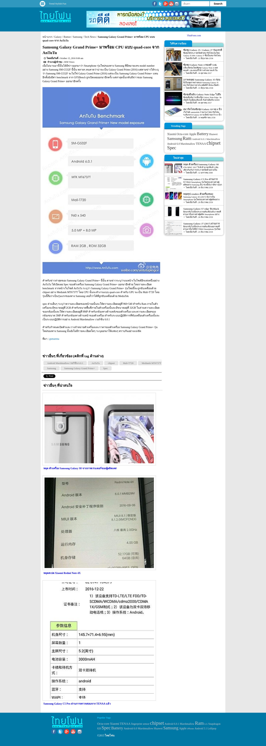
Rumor (67, 37)
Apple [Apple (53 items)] (192, 134)
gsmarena (54, 338)
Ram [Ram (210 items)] (187, 138)
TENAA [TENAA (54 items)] (201, 143)
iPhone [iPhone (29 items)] (190, 728)
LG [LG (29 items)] (206, 724)
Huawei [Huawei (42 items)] (213, 134)
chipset (111, 363)
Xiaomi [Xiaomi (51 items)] (171, 134)
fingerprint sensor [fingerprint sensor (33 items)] (140, 723)
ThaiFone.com (194, 35)
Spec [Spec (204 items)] (171, 147)
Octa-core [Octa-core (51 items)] (182, 134)
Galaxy (58, 37)
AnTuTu (95, 363)
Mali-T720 (128, 363)
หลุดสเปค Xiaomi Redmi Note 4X (62, 573)
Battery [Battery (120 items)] (203, 134)
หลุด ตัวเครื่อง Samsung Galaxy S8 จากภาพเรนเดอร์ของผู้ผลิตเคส (80, 468)
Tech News (90, 37)
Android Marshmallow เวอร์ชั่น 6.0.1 (65, 363)
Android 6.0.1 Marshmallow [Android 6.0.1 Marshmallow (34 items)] (206, 139)
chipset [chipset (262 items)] (214, 143)
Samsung (77, 37)
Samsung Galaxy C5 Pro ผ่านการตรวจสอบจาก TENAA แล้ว (77, 703)
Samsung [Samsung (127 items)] (174, 138)
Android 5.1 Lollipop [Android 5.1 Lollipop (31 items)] (205, 728)
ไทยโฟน (110, 735)
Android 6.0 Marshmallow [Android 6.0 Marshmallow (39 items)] (181, 143)
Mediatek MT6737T (151, 363)
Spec (105, 368)
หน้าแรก (47, 37)
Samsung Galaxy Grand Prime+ (79, 368)
